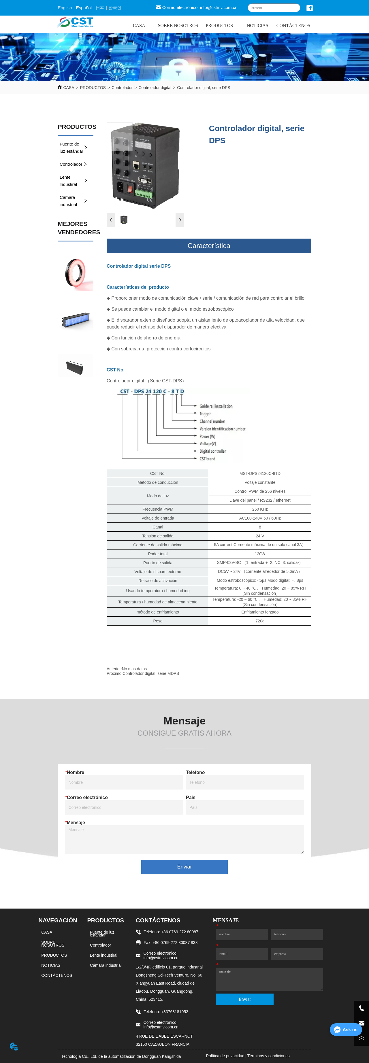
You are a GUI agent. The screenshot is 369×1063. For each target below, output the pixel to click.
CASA (68, 87)
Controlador (122, 87)
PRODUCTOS (93, 87)
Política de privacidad (225, 1055)
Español (84, 7)
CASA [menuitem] (139, 25)
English (65, 7)
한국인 (114, 7)
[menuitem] (219, 25)
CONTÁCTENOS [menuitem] (293, 25)
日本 (100, 7)
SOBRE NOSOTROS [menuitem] (178, 25)
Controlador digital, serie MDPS (151, 673)
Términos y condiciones (268, 1055)
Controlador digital (154, 87)
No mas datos (134, 669)
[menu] (216, 25)
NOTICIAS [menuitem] (257, 25)
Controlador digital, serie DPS (203, 87)
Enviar (184, 867)
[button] (219, 26)
